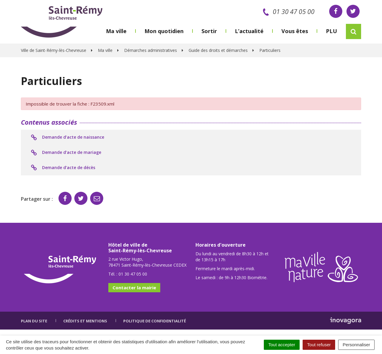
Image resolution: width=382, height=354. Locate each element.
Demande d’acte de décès (62, 168)
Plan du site (34, 321)
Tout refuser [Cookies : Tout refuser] (319, 344)
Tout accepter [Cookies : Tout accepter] (281, 344)
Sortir (209, 31)
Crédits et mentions (85, 321)
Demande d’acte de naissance (67, 137)
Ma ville (116, 31)
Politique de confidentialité (154, 321)
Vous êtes (294, 31)
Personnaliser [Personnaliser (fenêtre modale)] (356, 344)
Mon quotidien (164, 31)
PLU (331, 31)
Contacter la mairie (134, 287)
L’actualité (249, 31)
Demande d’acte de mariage (65, 152)
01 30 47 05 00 (288, 11)
